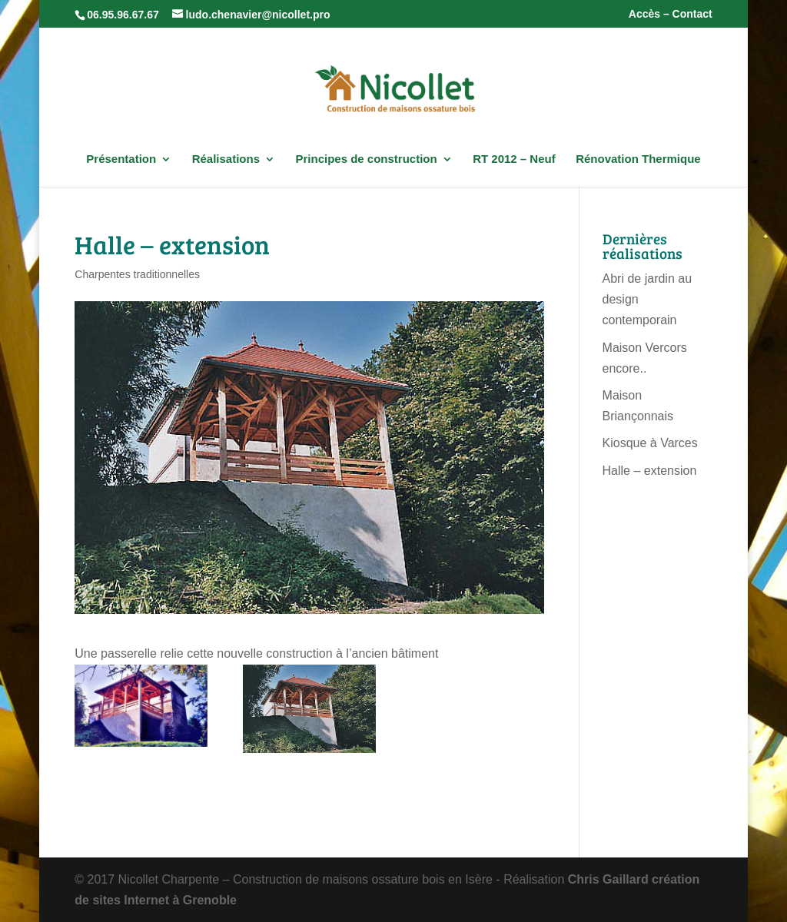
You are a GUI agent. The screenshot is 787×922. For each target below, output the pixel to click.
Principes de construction (366, 159)
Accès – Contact (670, 14)
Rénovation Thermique (638, 159)
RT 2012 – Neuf (514, 159)
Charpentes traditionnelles (137, 274)
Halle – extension (650, 470)
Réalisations (226, 159)
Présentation (121, 159)
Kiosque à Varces (650, 442)
